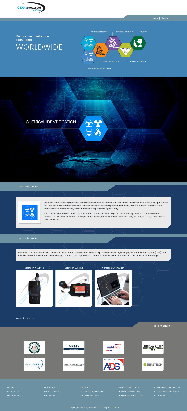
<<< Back (20, 318)
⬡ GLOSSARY (49, 395)
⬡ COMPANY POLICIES (90, 395)
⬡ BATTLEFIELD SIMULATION (167, 387)
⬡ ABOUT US (49, 387)
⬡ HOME (10, 387)
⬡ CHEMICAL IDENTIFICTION (130, 395)
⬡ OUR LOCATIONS (51, 391)
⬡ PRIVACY (85, 387)
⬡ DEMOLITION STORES (128, 387)
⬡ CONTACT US (13, 391)
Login (155, 18)
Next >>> (30, 318)
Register (165, 18)
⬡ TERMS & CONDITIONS (91, 391)
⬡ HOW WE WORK (14, 395)
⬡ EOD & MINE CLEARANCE (166, 391)
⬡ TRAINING (159, 395)
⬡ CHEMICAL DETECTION (128, 391)
